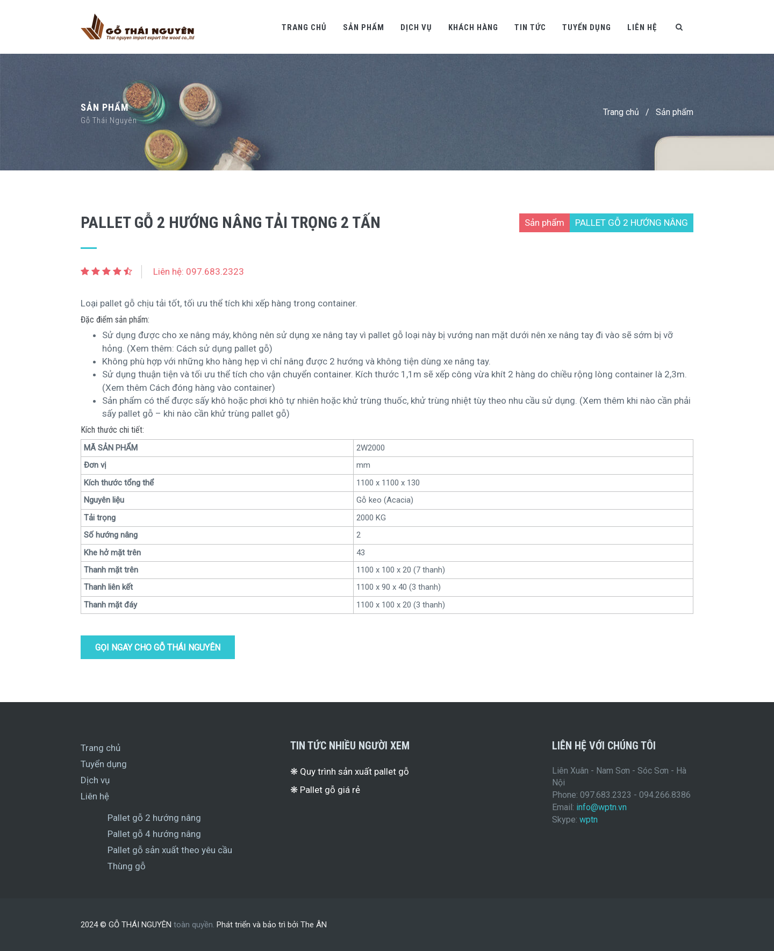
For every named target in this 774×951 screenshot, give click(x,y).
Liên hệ (642, 27)
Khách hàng (473, 27)
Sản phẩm (363, 27)
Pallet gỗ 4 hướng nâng (154, 833)
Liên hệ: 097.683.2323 (198, 271)
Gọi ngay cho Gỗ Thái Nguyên (157, 647)
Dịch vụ (416, 27)
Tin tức (530, 27)
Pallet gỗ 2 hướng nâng (154, 817)
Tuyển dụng (586, 27)
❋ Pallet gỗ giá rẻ (325, 789)
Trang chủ (304, 27)
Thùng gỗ (127, 866)
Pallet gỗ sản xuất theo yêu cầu (170, 850)
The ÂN (313, 924)
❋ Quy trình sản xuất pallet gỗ (349, 771)
